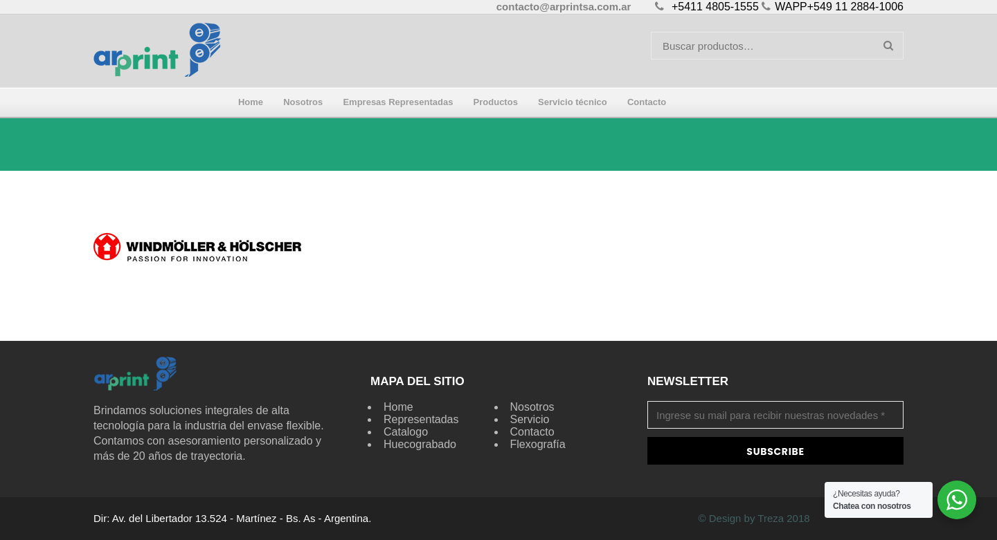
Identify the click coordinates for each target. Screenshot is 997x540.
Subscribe (775, 451)
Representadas (421, 419)
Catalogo (406, 432)
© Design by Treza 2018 (753, 518)
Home (398, 407)
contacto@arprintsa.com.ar (563, 6)
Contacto (532, 432)
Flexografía (538, 444)
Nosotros (532, 407)
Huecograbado (420, 444)
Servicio (530, 419)
